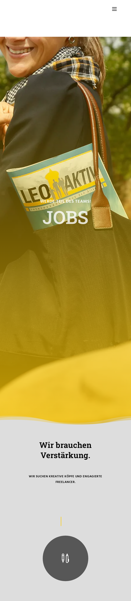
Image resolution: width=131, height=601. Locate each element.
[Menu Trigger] (114, 9)
